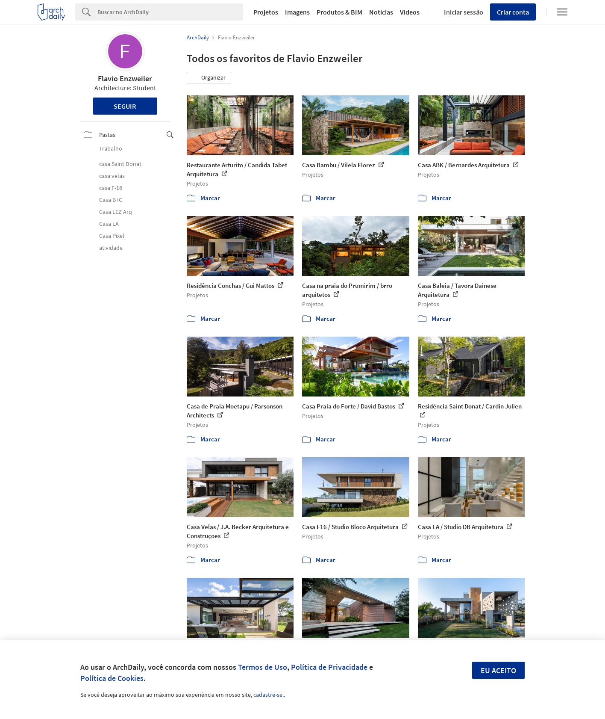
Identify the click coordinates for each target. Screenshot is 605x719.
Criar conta (513, 12)
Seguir (125, 106)
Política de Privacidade (329, 667)
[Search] (170, 12)
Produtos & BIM (339, 12)
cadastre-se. (268, 694)
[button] (209, 78)
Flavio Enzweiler (125, 78)
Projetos (265, 12)
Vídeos (410, 12)
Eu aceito (498, 670)
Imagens (297, 12)
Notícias (381, 12)
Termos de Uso (262, 667)
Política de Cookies (112, 678)
